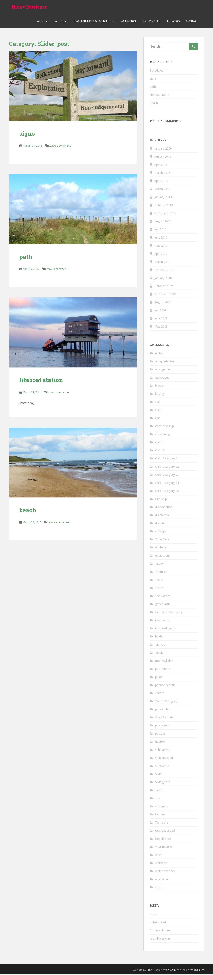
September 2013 (165, 214)
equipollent (162, 556)
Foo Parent (162, 597)
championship (164, 427)
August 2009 (162, 303)
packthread (162, 670)
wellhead (161, 864)
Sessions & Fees (151, 21)
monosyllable (164, 662)
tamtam (160, 815)
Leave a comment (59, 147)
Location (173, 21)
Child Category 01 (167, 459)
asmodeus (162, 378)
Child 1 (159, 443)
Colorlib (171, 971)
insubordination (165, 629)
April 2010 (161, 254)
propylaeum (163, 726)
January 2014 (163, 198)
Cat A (158, 403)
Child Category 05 (167, 492)
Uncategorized (165, 832)
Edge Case (162, 540)
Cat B (159, 411)
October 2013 (163, 206)
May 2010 (161, 246)
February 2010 (164, 271)
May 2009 (161, 327)
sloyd (158, 791)
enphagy (161, 548)
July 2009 (160, 311)
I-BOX (150, 971)
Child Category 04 (167, 484)
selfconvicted (164, 759)
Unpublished (163, 840)
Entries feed (158, 923)
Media (159, 654)
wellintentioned (165, 872)
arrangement (164, 370)
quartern (161, 743)
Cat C (158, 419)
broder (159, 387)
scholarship (162, 751)
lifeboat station (41, 381)
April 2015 (161, 165)
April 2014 (161, 182)
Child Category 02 (167, 467)
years (158, 888)
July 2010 (160, 230)
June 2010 (161, 238)
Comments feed (161, 931)
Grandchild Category (168, 613)
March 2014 (162, 190)
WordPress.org (160, 939)
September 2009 (165, 295)
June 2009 (161, 319)
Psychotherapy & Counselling (94, 21)
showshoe (162, 767)
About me (61, 21)
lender (159, 637)
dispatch (160, 524)
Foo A (159, 581)
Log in (154, 915)
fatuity (159, 565)
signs (27, 134)
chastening (162, 435)
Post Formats (164, 718)
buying (159, 395)
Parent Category (166, 702)
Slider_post (162, 783)
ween (158, 856)
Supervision (128, 21)
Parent (159, 694)
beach (27, 511)
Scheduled (156, 71)
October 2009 (163, 287)
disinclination (163, 508)
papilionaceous (165, 686)
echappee (161, 532)
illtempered (162, 621)
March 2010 (162, 262)
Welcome (43, 21)
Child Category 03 (167, 476)
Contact (192, 21)
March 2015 (162, 174)
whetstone (162, 880)
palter (159, 678)
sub (157, 799)
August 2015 (162, 157)
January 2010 (163, 279)
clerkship (161, 500)
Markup (160, 645)
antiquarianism (165, 362)
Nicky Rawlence (29, 7)
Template (161, 823)
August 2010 (162, 222)
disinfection (163, 516)
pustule (160, 734)
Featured (161, 573)
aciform (160, 354)
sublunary (161, 807)
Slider (158, 775)
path (25, 258)
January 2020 (163, 149)
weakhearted (164, 848)
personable (162, 710)
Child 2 (159, 451)
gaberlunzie (163, 605)
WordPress (197, 971)
